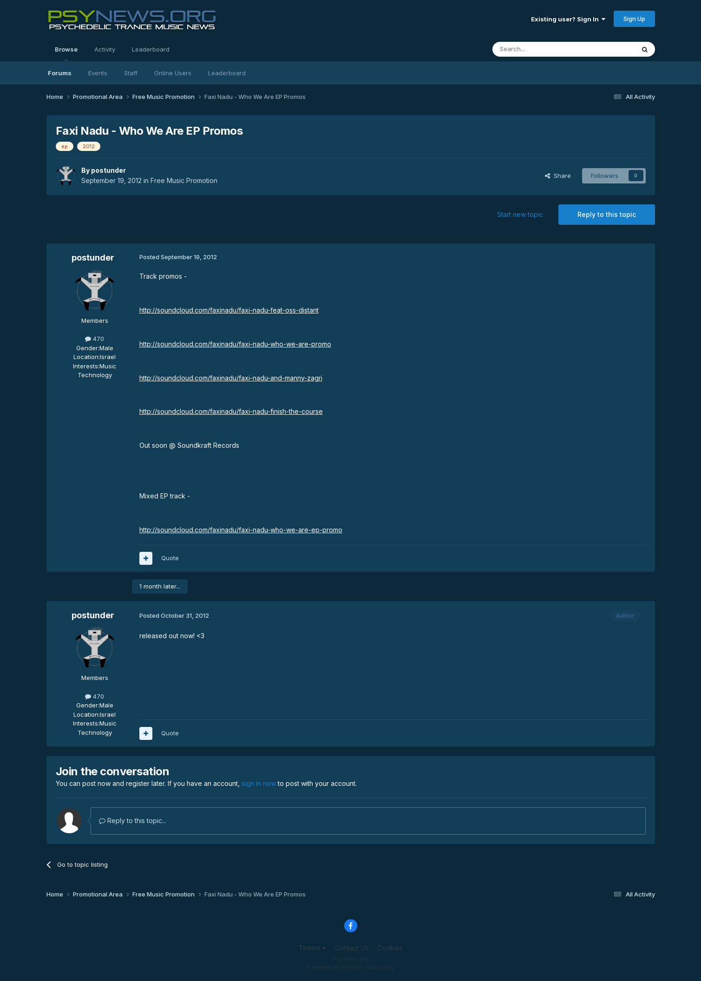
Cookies (390, 948)
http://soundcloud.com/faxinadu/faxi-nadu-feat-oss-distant (229, 310)
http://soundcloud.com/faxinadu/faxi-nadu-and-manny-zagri (230, 378)
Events (97, 73)
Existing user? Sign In (568, 19)
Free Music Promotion (184, 180)
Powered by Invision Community (351, 967)
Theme (312, 948)
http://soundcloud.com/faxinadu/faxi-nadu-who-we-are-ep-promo (240, 530)
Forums (60, 73)
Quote (170, 558)
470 (94, 338)
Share (558, 175)
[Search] (539, 49)
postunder (108, 170)
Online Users (172, 73)
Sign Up (634, 18)
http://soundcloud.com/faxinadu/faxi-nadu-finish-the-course (231, 411)
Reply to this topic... (132, 820)
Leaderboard (227, 73)
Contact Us (351, 948)
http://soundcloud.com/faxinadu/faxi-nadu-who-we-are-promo (235, 344)
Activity (104, 49)
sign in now (259, 783)
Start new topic (520, 214)
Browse (66, 53)
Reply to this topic (606, 214)
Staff (131, 73)
